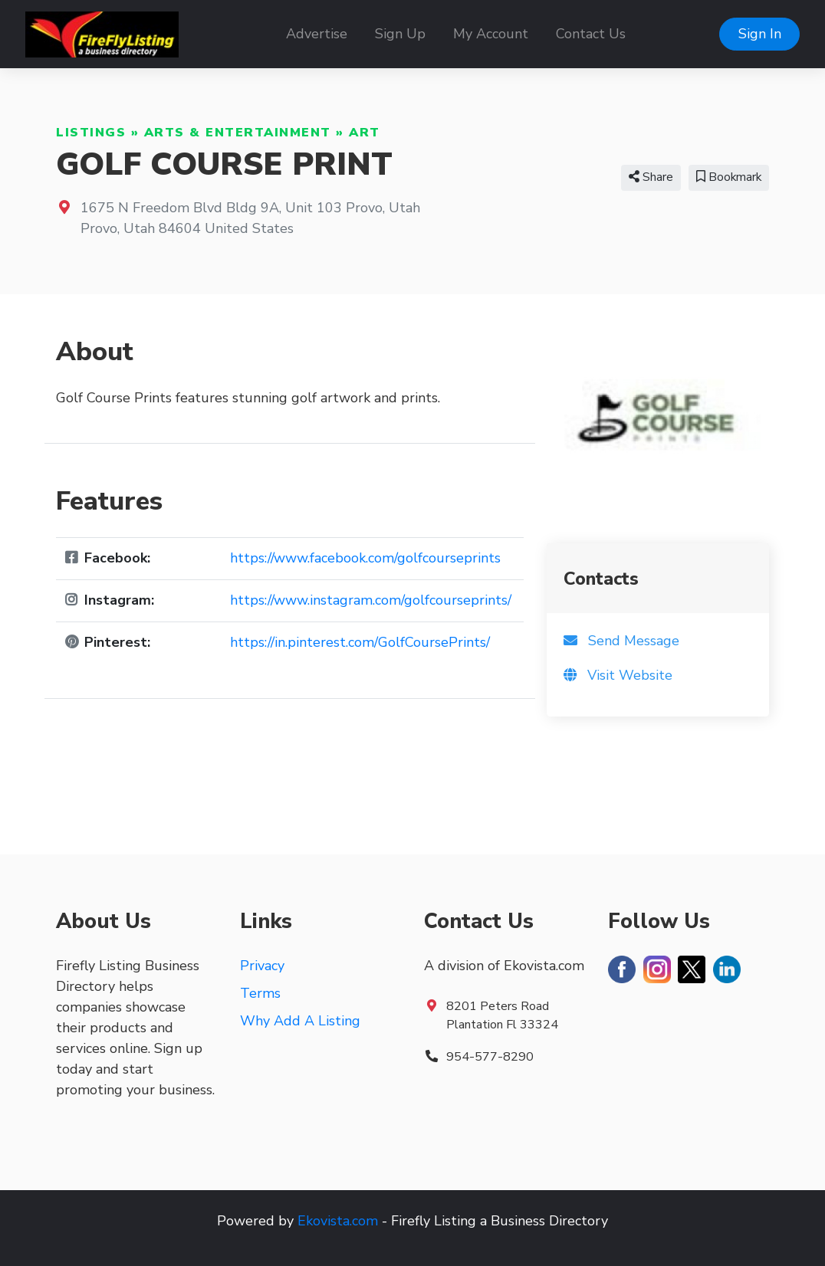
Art (364, 132)
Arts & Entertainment (237, 132)
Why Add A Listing (300, 1021)
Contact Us (591, 34)
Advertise (316, 34)
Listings (91, 132)
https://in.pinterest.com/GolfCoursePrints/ (360, 642)
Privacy (262, 965)
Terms (260, 993)
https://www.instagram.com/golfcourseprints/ (370, 600)
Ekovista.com (337, 1221)
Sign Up (400, 34)
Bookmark (728, 177)
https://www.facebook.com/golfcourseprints (365, 558)
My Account (490, 34)
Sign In (759, 34)
